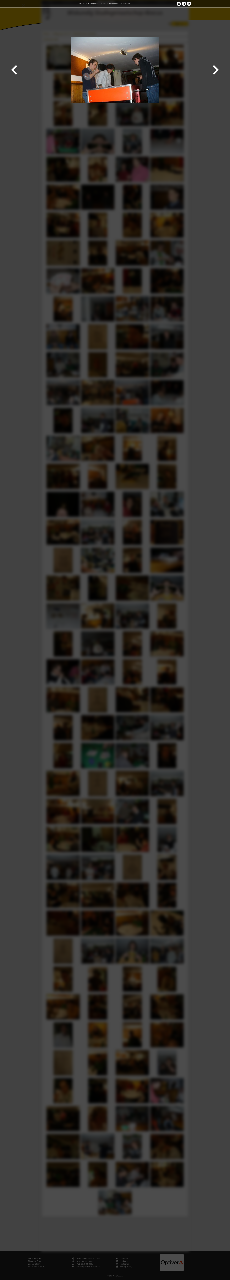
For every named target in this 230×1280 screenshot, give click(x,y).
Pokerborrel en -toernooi (119, 3)
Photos (82, 3)
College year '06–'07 (97, 3)
